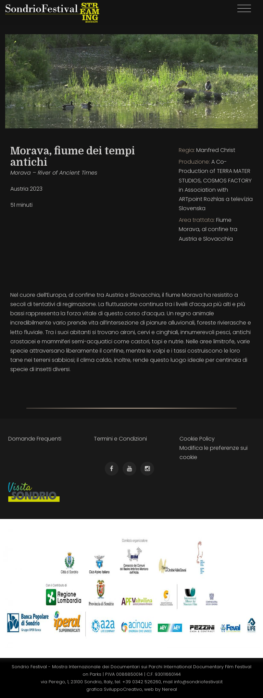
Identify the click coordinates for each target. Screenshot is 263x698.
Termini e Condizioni (120, 439)
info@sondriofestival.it (198, 682)
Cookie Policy (197, 439)
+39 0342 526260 (141, 682)
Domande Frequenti (34, 439)
